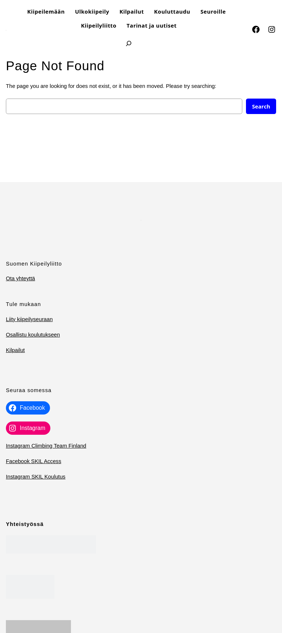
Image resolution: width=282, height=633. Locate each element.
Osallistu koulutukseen (33, 335)
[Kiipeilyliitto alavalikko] (119, 25)
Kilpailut (15, 350)
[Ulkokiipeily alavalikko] (112, 11)
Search (261, 106)
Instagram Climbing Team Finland (46, 446)
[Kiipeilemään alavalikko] (67, 11)
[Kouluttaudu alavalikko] (193, 11)
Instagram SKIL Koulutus (35, 477)
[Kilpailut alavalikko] (147, 11)
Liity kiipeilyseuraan (29, 319)
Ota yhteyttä (20, 278)
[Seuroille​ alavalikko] (229, 11)
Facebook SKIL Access (33, 461)
